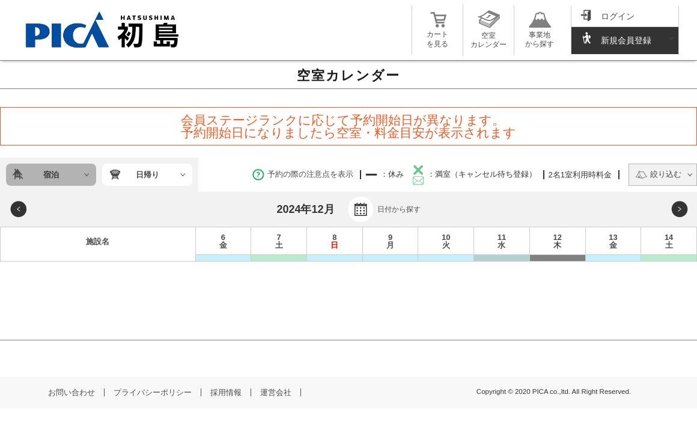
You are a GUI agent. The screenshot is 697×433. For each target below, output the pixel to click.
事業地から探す (539, 34)
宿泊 (51, 174)
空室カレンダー (488, 35)
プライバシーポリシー (153, 392)
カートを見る (437, 34)
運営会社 (275, 392)
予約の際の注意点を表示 (302, 174)
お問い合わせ (71, 392)
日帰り (147, 174)
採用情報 (226, 392)
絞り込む (658, 174)
